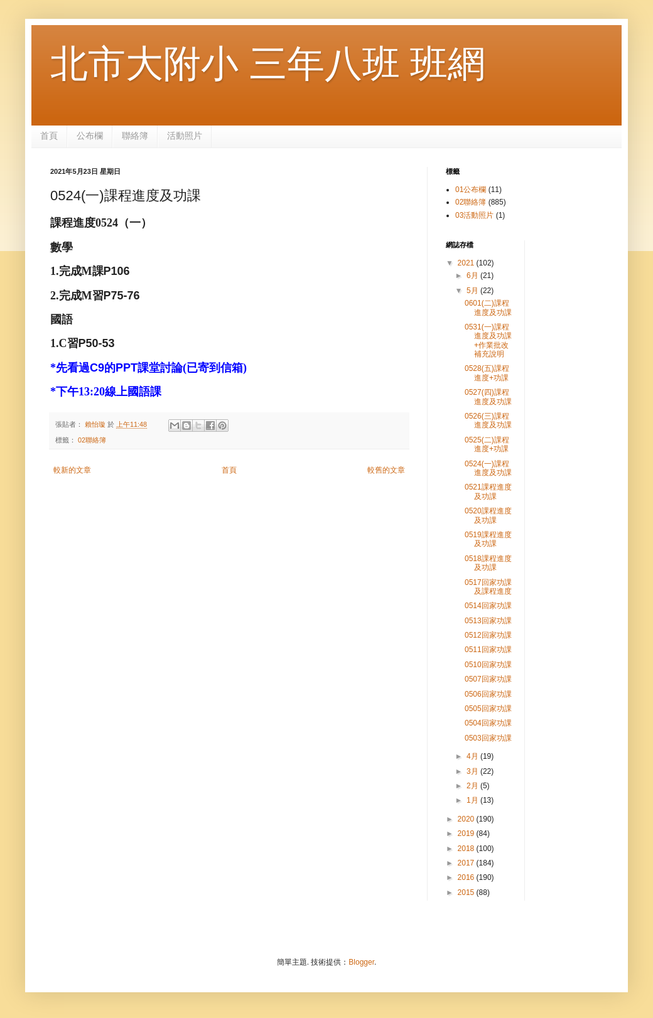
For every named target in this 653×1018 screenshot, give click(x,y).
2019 (467, 833)
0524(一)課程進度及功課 (488, 468)
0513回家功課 (488, 620)
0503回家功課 (488, 738)
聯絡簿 (135, 136)
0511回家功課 (488, 649)
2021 (467, 263)
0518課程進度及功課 (488, 563)
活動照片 (184, 136)
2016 (467, 877)
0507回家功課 (488, 679)
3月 (473, 771)
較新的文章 (72, 470)
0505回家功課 (488, 708)
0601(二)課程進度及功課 (488, 307)
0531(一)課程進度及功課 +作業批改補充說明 (488, 340)
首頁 (49, 136)
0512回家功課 (488, 635)
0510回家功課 (488, 664)
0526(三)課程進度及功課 (488, 420)
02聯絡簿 (92, 440)
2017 (467, 863)
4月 (473, 756)
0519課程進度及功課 (488, 539)
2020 (467, 819)
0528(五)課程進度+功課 (487, 373)
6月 (473, 275)
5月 (473, 290)
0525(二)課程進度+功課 (487, 444)
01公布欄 (470, 189)
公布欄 (90, 136)
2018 (467, 848)
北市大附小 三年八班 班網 (267, 64)
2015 (467, 892)
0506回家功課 (488, 694)
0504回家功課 (488, 723)
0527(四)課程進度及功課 (488, 396)
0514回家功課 (488, 605)
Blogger (361, 962)
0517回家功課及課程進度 (488, 587)
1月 (473, 800)
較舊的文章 (386, 470)
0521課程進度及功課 (488, 491)
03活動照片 (474, 215)
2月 (473, 785)
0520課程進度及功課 (488, 515)
